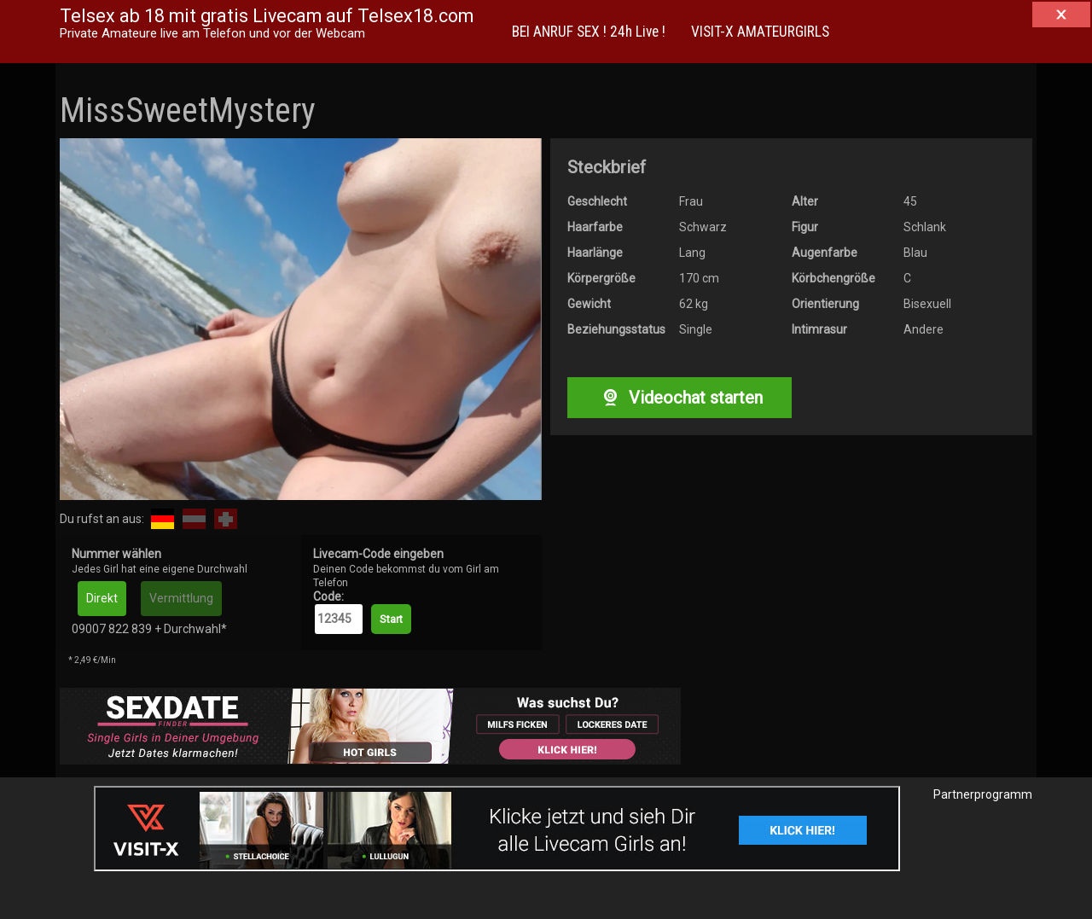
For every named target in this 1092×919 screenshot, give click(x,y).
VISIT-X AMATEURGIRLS (760, 31)
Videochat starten (679, 397)
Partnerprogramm (982, 794)
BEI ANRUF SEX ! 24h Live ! (588, 31)
